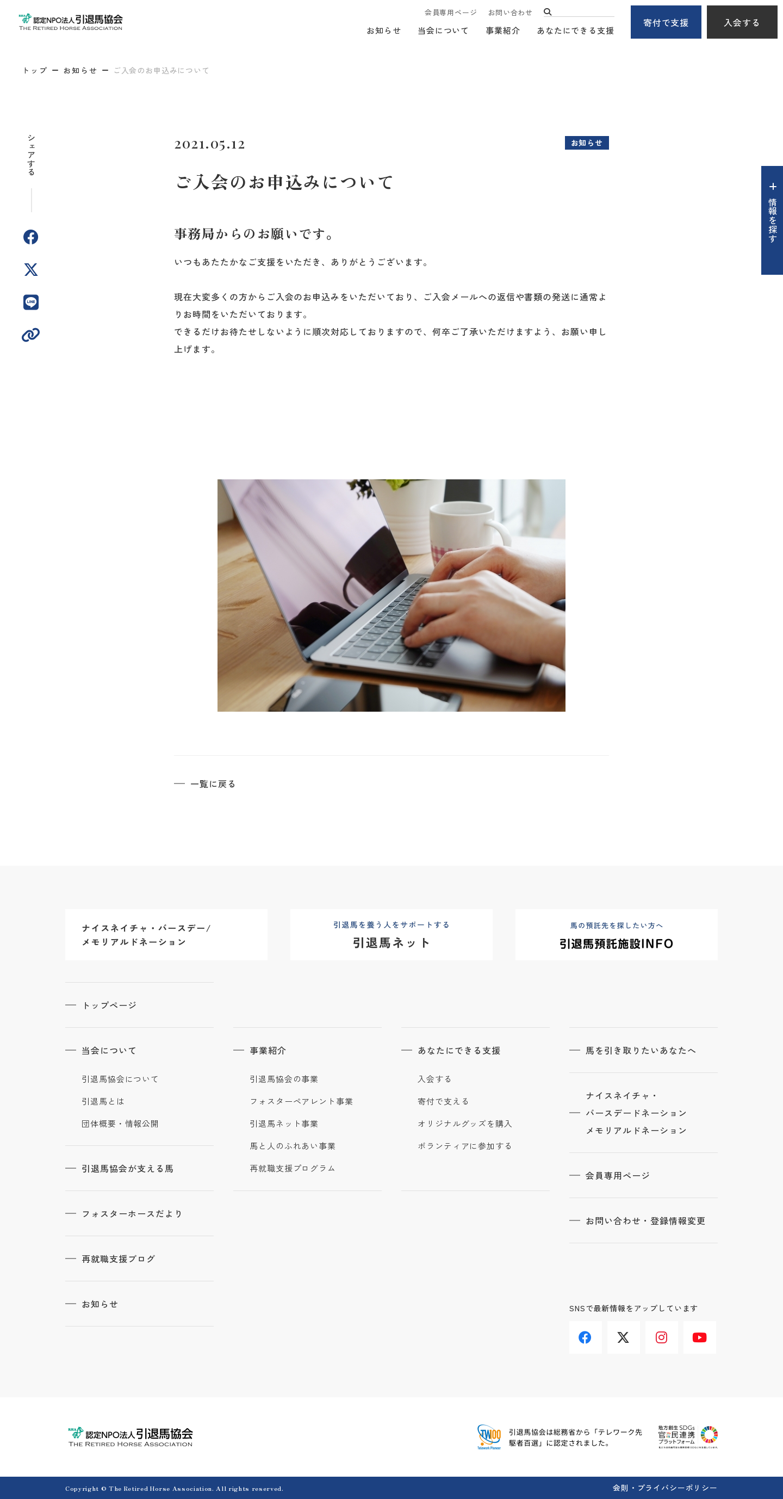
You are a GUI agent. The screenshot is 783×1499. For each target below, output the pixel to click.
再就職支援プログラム (293, 1168)
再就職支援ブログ (119, 1258)
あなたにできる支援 (575, 30)
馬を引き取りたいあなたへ (641, 1050)
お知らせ (383, 30)
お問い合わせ (510, 12)
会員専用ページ (451, 12)
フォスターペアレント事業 (301, 1101)
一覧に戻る (213, 783)
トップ (35, 70)
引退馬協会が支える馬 (128, 1168)
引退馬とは (103, 1101)
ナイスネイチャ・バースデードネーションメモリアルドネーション (636, 1113)
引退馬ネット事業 (284, 1123)
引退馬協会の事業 (284, 1079)
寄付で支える (443, 1101)
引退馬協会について (120, 1079)
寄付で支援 (666, 22)
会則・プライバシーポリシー (665, 1487)
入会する (742, 22)
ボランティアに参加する (465, 1145)
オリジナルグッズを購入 (465, 1123)
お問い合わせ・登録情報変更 (645, 1220)
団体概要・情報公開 (120, 1123)
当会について (443, 30)
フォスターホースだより (132, 1213)
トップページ (109, 1004)
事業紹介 (503, 30)
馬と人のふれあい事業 (293, 1145)
